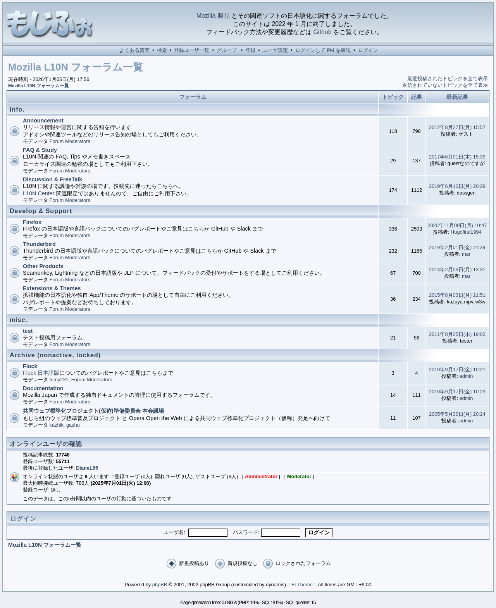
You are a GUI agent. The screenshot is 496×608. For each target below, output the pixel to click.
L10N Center (39, 193)
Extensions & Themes (52, 288)
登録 (250, 50)
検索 (162, 50)
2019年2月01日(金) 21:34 (457, 247)
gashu (73, 425)
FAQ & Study (40, 150)
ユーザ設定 (275, 50)
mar (466, 254)
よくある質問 (134, 50)
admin (466, 376)
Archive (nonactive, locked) (55, 355)
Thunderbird (39, 244)
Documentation (43, 388)
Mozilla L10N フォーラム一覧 (38, 85)
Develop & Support (41, 211)
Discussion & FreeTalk (52, 179)
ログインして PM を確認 (323, 50)
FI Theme (302, 584)
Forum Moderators (70, 141)
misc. (19, 320)
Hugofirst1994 (466, 232)
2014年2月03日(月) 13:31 (457, 269)
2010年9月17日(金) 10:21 (457, 369)
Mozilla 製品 (213, 15)
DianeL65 (87, 468)
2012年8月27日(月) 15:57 (457, 127)
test (28, 331)
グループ (227, 50)
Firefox (32, 222)
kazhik (57, 425)
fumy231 (59, 379)
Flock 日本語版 (41, 373)
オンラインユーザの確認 (46, 444)
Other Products (43, 266)
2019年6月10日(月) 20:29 (457, 186)
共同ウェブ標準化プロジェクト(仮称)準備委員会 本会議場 (93, 411)
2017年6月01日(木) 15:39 (457, 157)
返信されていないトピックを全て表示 (445, 85)
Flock (30, 366)
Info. (17, 109)
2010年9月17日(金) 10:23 (457, 391)
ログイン (368, 50)
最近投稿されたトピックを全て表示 (447, 78)
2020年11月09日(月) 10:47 (457, 225)
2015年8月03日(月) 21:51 (457, 295)
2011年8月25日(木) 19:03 (457, 334)
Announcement (43, 120)
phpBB (159, 584)
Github (322, 32)
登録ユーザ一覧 (191, 50)
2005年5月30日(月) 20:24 (457, 414)
